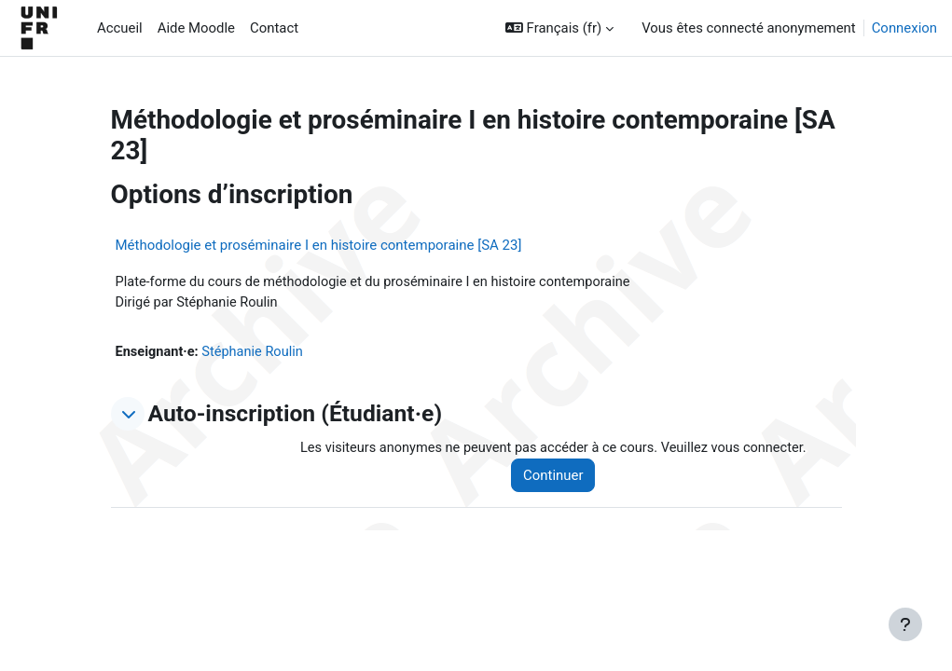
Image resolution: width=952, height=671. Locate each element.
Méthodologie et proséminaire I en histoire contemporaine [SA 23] (319, 245)
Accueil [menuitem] (120, 28)
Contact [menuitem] (274, 28)
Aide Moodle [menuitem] (196, 28)
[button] (559, 28)
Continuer (559, 477)
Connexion (904, 28)
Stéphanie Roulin (256, 353)
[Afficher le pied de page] (905, 624)
